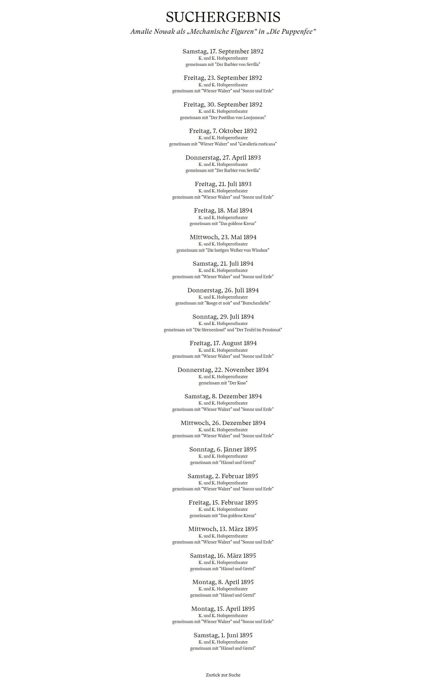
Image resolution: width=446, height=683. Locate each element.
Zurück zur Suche (223, 675)
